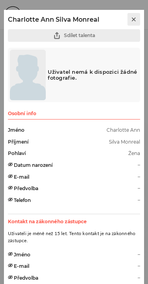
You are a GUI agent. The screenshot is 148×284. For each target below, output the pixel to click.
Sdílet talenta (74, 35)
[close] (133, 19)
